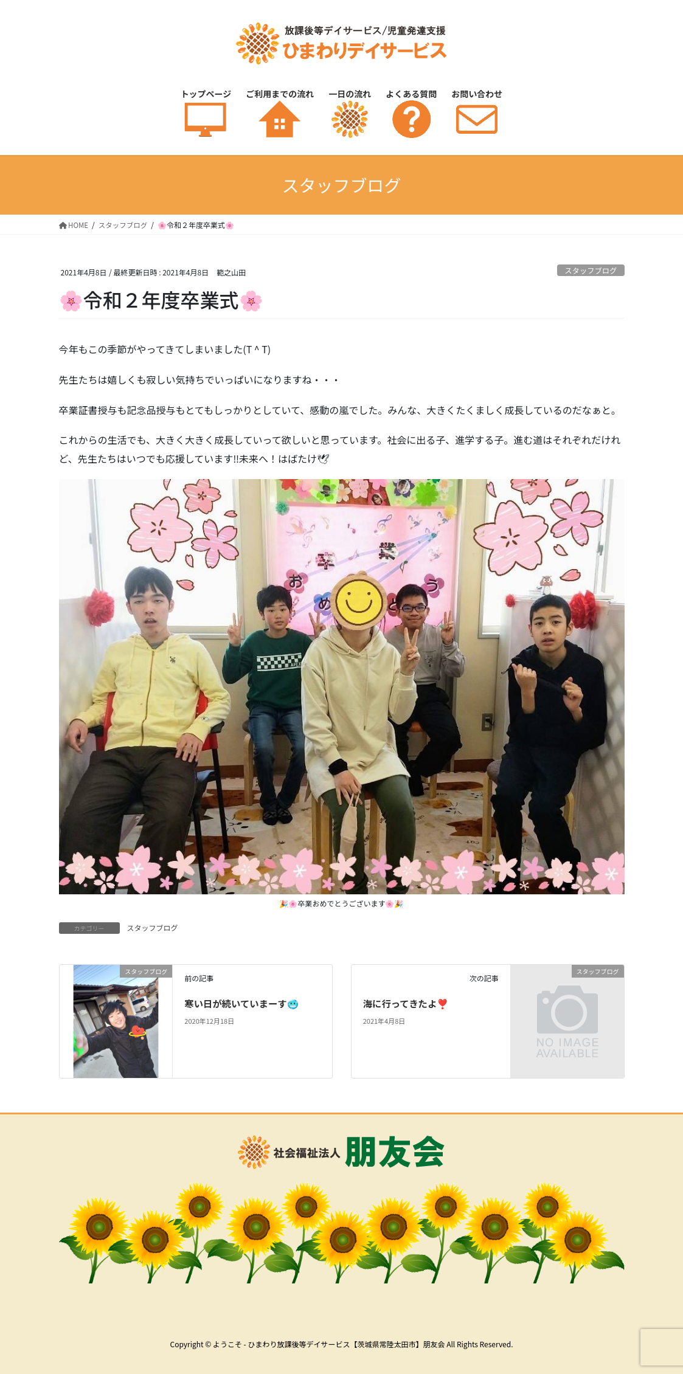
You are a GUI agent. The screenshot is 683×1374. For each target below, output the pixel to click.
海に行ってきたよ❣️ (407, 1003)
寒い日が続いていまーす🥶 (243, 1003)
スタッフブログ (589, 270)
